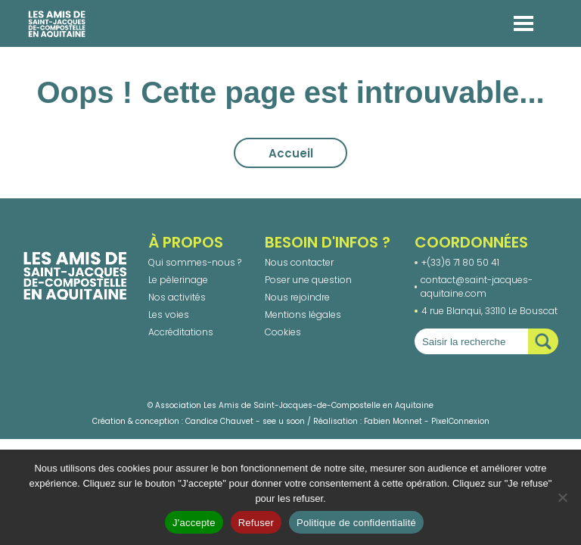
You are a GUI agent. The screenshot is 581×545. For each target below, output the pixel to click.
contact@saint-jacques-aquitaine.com (477, 286)
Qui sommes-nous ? (194, 262)
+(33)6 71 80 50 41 (460, 262)
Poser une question (308, 279)
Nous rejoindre (297, 297)
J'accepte (194, 522)
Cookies (283, 331)
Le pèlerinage (178, 279)
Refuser (256, 522)
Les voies (168, 314)
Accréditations (180, 331)
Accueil (291, 153)
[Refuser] (562, 497)
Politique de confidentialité (356, 522)
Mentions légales (303, 314)
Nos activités (177, 297)
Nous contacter (299, 262)
